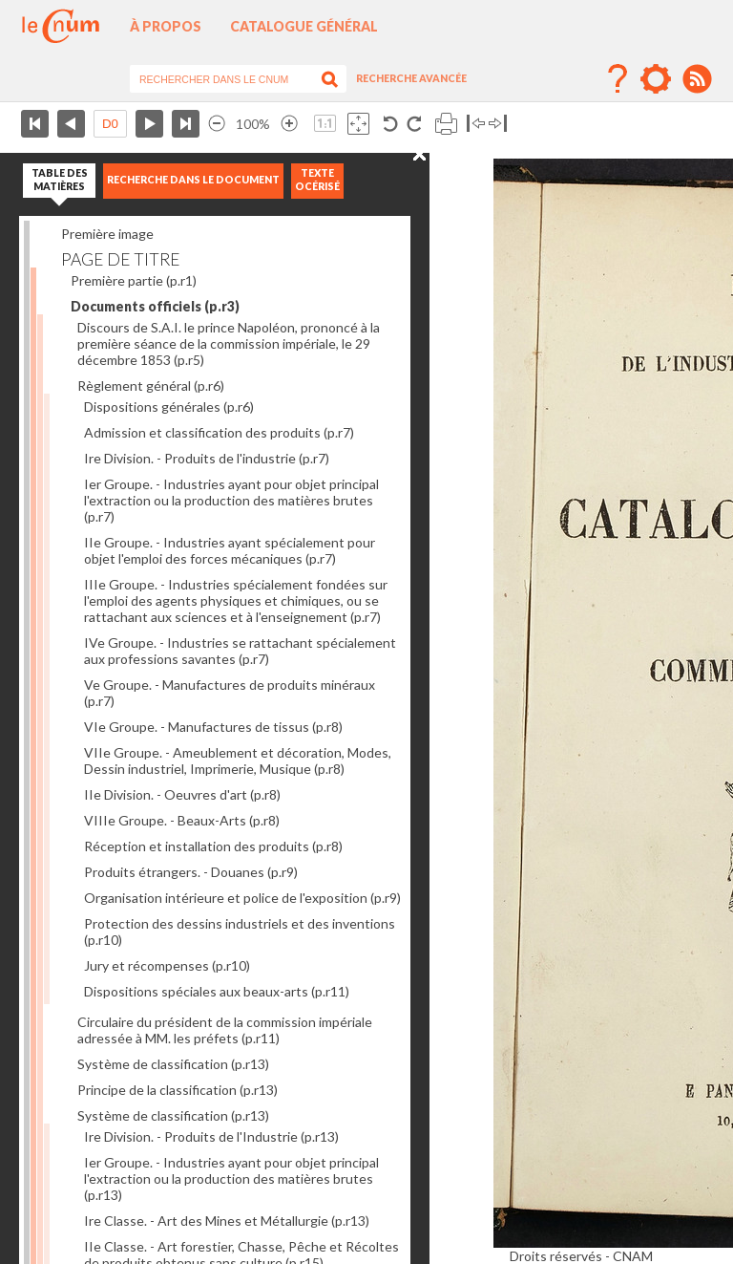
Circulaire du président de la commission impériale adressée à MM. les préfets (224, 1030)
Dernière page (185, 124)
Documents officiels (155, 306)
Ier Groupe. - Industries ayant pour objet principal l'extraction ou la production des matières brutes (231, 500)
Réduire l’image (216, 124)
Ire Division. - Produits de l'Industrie (211, 1136)
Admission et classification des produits (219, 432)
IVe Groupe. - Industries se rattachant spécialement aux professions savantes (240, 650)
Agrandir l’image (289, 124)
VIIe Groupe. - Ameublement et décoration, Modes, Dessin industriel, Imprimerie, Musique (237, 760)
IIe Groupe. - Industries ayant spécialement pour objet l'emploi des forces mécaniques (229, 550)
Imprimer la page (446, 124)
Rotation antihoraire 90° (391, 124)
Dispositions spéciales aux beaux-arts (216, 991)
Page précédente (71, 124)
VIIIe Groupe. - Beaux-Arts (182, 820)
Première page (35, 124)
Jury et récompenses (167, 965)
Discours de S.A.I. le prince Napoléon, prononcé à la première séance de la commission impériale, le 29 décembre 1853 (228, 343)
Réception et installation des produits (213, 846)
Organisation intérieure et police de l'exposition (242, 897)
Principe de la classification (177, 1090)
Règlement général (150, 385)
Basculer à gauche (476, 124)
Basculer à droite (498, 124)
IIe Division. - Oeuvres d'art (182, 794)
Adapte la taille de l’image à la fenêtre (358, 124)
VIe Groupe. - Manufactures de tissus (213, 726)
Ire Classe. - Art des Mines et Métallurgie (226, 1220)
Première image (107, 233)
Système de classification (173, 1064)
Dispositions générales (169, 406)
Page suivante (149, 124)
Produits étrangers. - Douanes (191, 872)
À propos (165, 26)
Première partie (134, 280)
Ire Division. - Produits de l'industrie (206, 458)
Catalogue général (304, 26)
